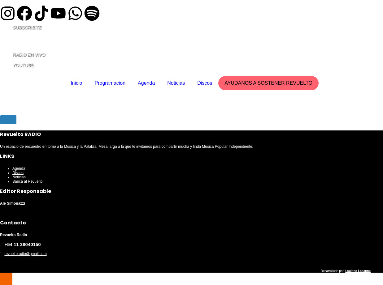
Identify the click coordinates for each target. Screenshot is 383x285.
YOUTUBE (23, 65)
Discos (204, 83)
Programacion (110, 83)
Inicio (76, 83)
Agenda (146, 83)
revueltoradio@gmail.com (25, 254)
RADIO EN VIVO (29, 54)
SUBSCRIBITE (27, 27)
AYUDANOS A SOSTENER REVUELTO (268, 83)
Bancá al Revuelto (27, 181)
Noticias (176, 83)
